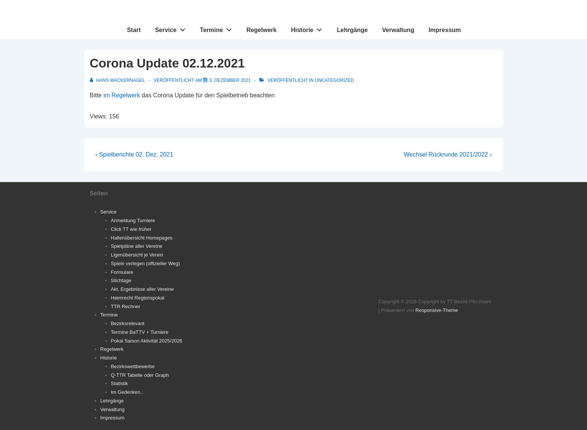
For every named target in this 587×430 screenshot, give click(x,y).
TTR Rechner (125, 306)
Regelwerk (262, 30)
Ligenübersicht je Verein (137, 255)
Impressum (444, 30)
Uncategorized (334, 80)
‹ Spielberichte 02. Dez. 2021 (134, 154)
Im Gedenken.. (127, 392)
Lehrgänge (352, 30)
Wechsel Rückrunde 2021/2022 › (448, 154)
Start (133, 30)
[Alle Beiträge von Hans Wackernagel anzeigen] (118, 80)
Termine (218, 28)
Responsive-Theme (437, 310)
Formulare (122, 272)
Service (172, 28)
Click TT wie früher (131, 229)
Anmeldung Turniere (133, 220)
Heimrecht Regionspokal (138, 298)
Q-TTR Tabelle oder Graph (140, 375)
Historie (308, 28)
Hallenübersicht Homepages (142, 238)
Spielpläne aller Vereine (137, 246)
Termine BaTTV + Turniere (140, 332)
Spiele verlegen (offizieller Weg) (145, 263)
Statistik (119, 383)
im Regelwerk (121, 95)
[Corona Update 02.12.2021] (230, 80)
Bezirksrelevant (128, 323)
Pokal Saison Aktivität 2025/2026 (146, 341)
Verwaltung (398, 30)
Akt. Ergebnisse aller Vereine (142, 289)
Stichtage (121, 280)
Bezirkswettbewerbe (133, 366)
